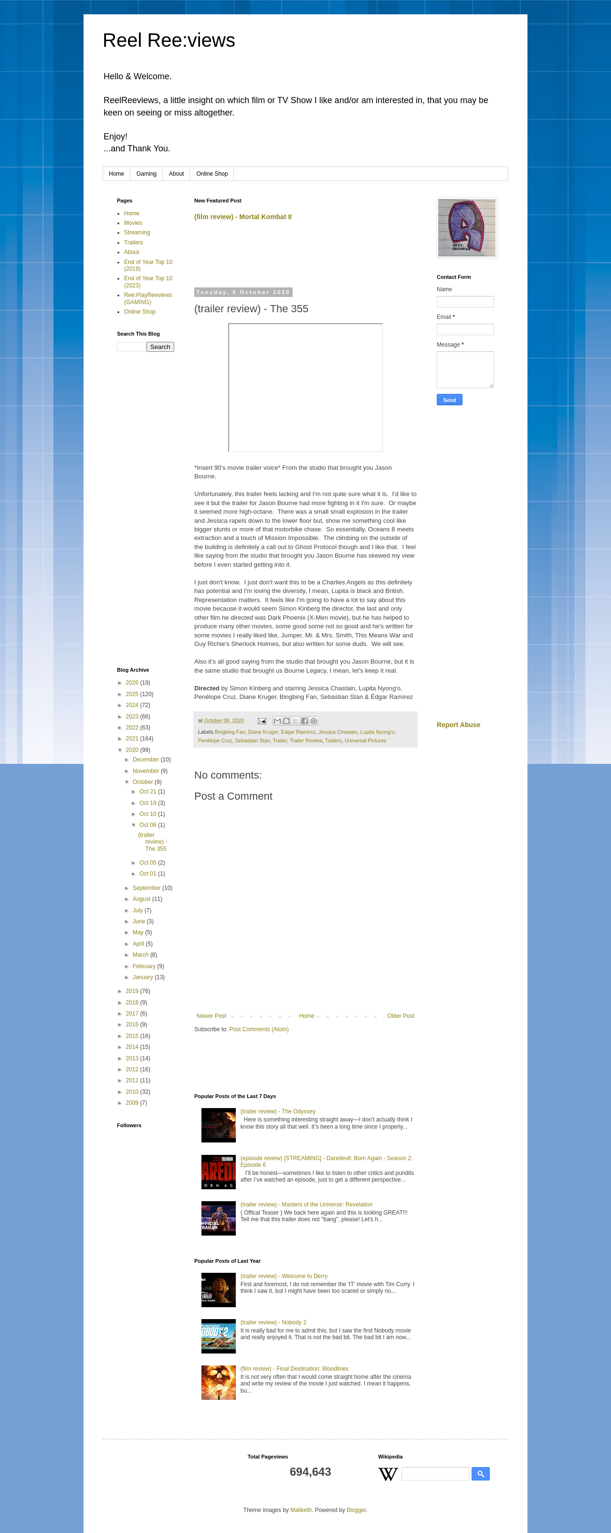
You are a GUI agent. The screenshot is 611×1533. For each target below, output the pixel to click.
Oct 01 (148, 873)
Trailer (280, 740)
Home (116, 173)
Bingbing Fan (230, 732)
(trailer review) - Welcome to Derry (284, 1276)
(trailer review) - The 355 (152, 842)
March (141, 955)
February (145, 966)
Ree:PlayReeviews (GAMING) (148, 298)
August (142, 899)
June (140, 921)
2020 (133, 750)
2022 (133, 727)
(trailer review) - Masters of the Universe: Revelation (307, 1204)
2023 (133, 716)
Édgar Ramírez (298, 732)
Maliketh (301, 1510)
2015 (133, 1036)
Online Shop (212, 173)
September (147, 888)
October (144, 782)
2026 (133, 682)
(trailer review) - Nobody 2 (273, 1322)
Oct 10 (148, 814)
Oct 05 (148, 862)
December (147, 759)
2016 (133, 1024)
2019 (133, 991)
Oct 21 (148, 791)
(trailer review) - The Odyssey (278, 1111)
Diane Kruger (263, 732)
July (139, 910)
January (144, 977)
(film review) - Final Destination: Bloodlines (295, 1368)
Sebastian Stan (252, 740)
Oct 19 (148, 803)
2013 (133, 1058)
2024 (133, 705)
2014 (133, 1047)
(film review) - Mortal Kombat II (243, 217)
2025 (133, 694)
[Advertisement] (306, 258)
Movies (133, 223)
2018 (133, 1002)
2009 (133, 1103)
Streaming (137, 232)
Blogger (356, 1510)
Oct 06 (148, 825)
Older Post (400, 1016)
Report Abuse (458, 725)
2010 (133, 1092)
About (176, 173)
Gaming (147, 173)
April (139, 944)
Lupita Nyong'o (377, 732)
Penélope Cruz (215, 740)
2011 (133, 1080)
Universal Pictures (365, 740)
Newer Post (211, 1016)
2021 (133, 738)
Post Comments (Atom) (259, 1029)
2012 (133, 1069)
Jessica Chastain (338, 732)
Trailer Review (306, 740)
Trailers (333, 740)
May (139, 932)
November (147, 771)
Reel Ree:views (169, 40)
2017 (133, 1013)
